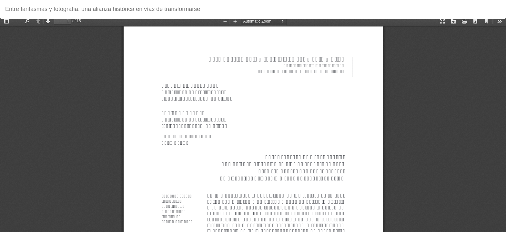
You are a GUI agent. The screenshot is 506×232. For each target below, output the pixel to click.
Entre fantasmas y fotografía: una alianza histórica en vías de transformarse (102, 9)
